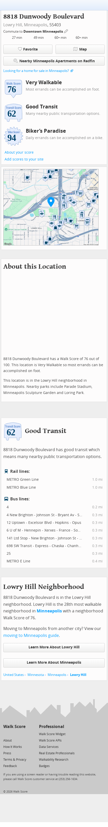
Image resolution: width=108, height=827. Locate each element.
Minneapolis (35, 24)
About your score (19, 152)
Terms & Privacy (14, 759)
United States (13, 675)
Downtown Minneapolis (43, 31)
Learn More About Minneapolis (54, 662)
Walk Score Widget (52, 734)
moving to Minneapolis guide (31, 635)
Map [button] (80, 49)
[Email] (22, 734)
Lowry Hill (78, 675)
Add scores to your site (24, 159)
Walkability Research (53, 759)
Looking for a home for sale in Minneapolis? (36, 71)
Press (7, 753)
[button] (51, 201)
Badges (44, 766)
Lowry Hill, (13, 24)
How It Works (12, 747)
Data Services (49, 747)
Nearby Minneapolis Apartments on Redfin (54, 60)
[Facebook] (14, 734)
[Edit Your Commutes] (66, 30)
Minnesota (36, 675)
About (7, 740)
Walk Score (14, 726)
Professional (51, 726)
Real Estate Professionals (57, 753)
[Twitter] (6, 734)
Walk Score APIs (50, 740)
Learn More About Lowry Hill (54, 647)
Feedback (10, 766)
